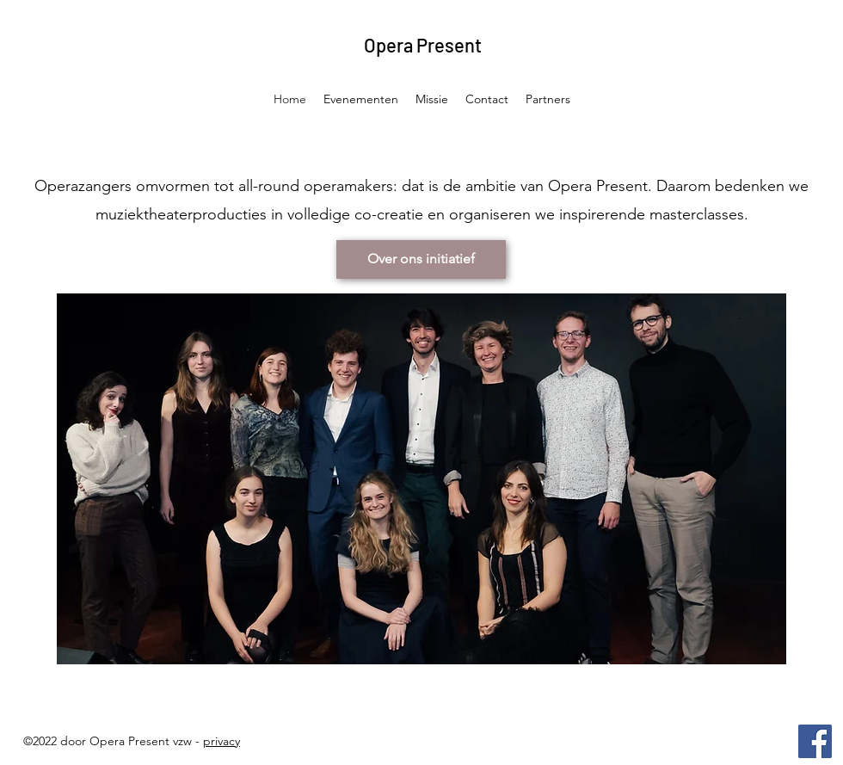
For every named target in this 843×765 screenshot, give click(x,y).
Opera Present (423, 45)
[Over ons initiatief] (421, 259)
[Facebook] (815, 741)
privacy (221, 741)
